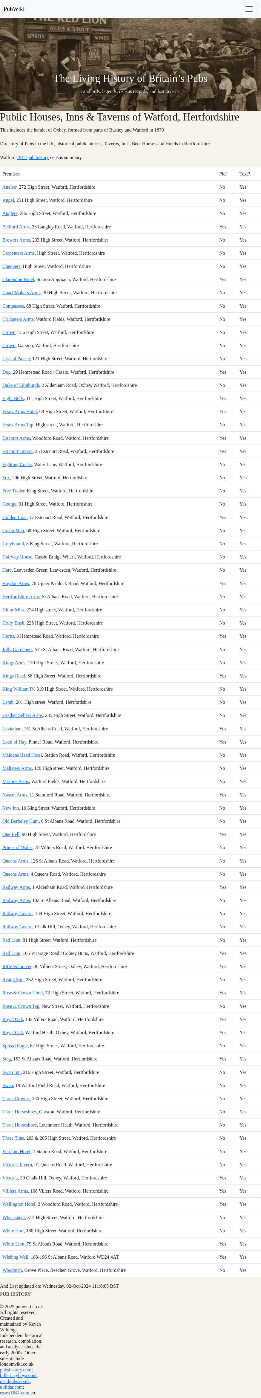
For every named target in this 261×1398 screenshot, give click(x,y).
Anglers (10, 213)
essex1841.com (14, 1392)
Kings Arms (13, 662)
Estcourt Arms (16, 438)
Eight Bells (13, 398)
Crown (9, 332)
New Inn (10, 808)
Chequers (11, 266)
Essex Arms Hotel (19, 411)
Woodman (12, 1270)
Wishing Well (15, 1257)
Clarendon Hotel (18, 279)
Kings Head (13, 675)
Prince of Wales (17, 847)
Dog (6, 372)
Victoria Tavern (17, 1164)
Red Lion (11, 940)
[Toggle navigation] (249, 9)
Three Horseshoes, (20, 1111)
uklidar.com (11, 1387)
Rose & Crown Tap (20, 1006)
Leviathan (12, 728)
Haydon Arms (15, 583)
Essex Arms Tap (17, 424)
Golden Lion (14, 517)
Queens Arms (15, 860)
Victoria (10, 1177)
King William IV (18, 689)
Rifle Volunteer (16, 966)
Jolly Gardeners (17, 649)
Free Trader (13, 490)
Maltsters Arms (17, 768)
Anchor (9, 187)
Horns (8, 636)
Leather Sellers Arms (22, 715)
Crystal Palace (16, 358)
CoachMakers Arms (21, 292)
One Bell (10, 834)
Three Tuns (13, 1138)
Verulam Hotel (16, 1151)
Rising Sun (13, 979)
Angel (8, 200)
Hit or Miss (13, 609)
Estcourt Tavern (17, 451)
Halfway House (17, 556)
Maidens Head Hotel (22, 755)
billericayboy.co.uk (18, 1375)
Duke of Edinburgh (20, 385)
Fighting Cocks (17, 464)
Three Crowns (16, 1098)
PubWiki (14, 9)
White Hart (13, 1230)
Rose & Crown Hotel (22, 992)
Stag (6, 1058)
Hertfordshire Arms (21, 596)
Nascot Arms (14, 794)
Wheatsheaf (13, 1217)
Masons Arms (15, 781)
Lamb (7, 702)
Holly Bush (13, 622)
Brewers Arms (16, 239)
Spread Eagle (15, 1045)
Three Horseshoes (19, 1124)
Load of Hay (14, 741)
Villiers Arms (15, 1191)
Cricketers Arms (17, 319)
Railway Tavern (17, 913)
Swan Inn (11, 1072)
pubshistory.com (15, 1369)
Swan (7, 1085)
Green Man (13, 530)
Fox (6, 477)
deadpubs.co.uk (15, 1381)
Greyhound (13, 543)
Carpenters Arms (18, 253)
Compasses (13, 306)
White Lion (13, 1243)
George (9, 503)
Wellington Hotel (18, 1204)
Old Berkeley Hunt (20, 821)
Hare (7, 570)
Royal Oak (12, 1019)
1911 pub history (33, 157)
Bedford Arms (16, 226)
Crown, (9, 345)
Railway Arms (16, 887)
